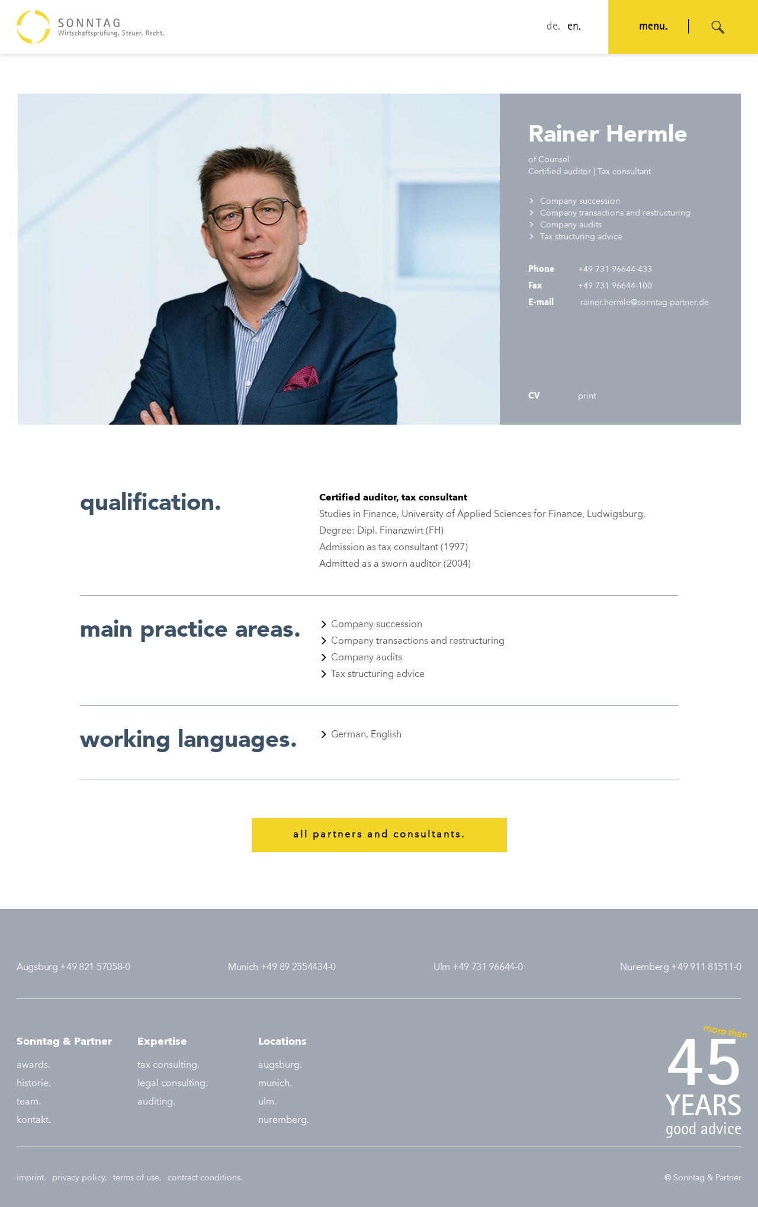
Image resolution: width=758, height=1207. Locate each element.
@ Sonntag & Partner (702, 1178)
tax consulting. (168, 1065)
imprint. (31, 1178)
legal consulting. (172, 1084)
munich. (275, 1084)
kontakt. (34, 1120)
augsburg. (280, 1065)
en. (574, 27)
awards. (33, 1065)
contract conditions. (205, 1178)
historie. (34, 1084)
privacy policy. (79, 1178)
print (586, 396)
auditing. (156, 1102)
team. (29, 1102)
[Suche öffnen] (718, 27)
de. (553, 27)
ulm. (267, 1102)
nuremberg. (283, 1120)
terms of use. (137, 1178)
